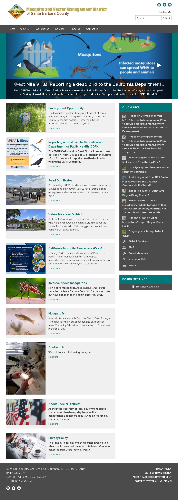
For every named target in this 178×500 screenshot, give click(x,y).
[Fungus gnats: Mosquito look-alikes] (145, 233)
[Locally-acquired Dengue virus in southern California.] (145, 169)
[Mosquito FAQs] (145, 259)
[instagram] (159, 5)
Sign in (168, 481)
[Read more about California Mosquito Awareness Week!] (60, 258)
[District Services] (145, 241)
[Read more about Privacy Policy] (60, 446)
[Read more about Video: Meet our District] (60, 224)
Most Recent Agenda (145, 286)
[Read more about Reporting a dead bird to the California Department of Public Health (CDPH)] (60, 154)
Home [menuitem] (12, 29)
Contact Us (165, 12)
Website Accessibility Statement (152, 477)
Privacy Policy (163, 469)
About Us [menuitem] (25, 29)
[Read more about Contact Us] (60, 368)
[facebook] (164, 5)
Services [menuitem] (59, 29)
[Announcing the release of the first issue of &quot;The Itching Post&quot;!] (145, 159)
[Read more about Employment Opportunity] (60, 118)
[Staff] (145, 247)
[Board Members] (145, 253)
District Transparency (158, 473)
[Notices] (145, 265)
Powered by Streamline (148, 481)
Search (166, 18)
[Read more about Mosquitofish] (60, 323)
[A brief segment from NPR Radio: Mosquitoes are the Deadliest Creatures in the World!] (145, 181)
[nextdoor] (170, 5)
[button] (18, 66)
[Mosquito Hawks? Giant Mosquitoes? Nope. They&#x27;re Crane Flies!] (145, 221)
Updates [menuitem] (75, 29)
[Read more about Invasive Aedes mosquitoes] (60, 291)
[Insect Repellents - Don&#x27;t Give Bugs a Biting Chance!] (145, 192)
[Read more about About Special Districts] (60, 413)
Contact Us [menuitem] (92, 29)
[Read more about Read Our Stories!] (60, 190)
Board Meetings (134, 279)
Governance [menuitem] (42, 29)
